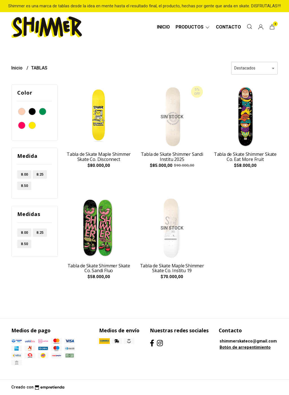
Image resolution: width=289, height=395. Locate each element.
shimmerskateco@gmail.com (248, 341)
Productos (193, 27)
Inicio (163, 27)
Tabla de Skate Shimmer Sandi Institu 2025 (172, 156)
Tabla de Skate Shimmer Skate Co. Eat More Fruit (245, 156)
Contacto (228, 27)
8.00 (24, 174)
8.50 (24, 186)
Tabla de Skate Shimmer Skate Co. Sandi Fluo (98, 268)
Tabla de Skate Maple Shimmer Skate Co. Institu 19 (172, 268)
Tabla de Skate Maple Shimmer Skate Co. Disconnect (99, 156)
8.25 (39, 174)
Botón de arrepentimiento (245, 347)
